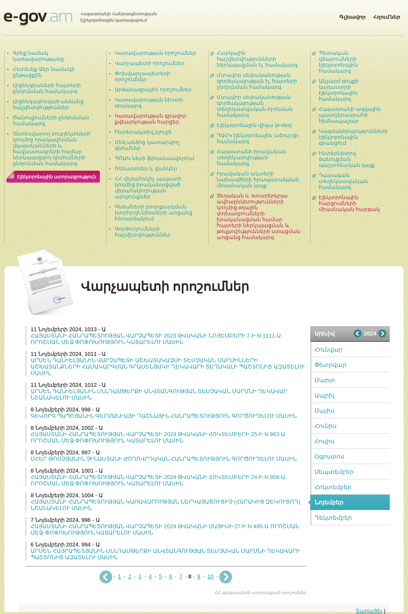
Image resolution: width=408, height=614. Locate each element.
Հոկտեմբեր (332, 487)
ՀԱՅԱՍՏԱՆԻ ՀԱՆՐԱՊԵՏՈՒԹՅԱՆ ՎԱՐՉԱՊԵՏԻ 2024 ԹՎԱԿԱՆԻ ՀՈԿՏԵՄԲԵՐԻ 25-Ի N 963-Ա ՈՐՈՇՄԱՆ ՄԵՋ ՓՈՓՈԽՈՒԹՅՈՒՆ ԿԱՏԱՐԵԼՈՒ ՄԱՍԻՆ (158, 437)
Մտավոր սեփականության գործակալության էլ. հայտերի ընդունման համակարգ (257, 81)
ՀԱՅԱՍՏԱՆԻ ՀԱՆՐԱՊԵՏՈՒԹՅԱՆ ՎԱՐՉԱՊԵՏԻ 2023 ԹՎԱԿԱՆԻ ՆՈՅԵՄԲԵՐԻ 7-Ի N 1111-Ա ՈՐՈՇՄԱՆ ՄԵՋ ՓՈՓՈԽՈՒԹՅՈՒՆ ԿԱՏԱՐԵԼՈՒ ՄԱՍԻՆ (156, 338)
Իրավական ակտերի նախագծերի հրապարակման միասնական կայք (258, 180)
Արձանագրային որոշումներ (153, 90)
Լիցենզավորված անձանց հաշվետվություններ (48, 104)
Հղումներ (386, 15)
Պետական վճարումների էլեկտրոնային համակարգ (338, 62)
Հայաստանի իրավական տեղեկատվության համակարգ (251, 157)
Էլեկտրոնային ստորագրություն (56, 176)
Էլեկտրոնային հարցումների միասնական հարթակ (349, 203)
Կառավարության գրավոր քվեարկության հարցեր (151, 119)
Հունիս (325, 425)
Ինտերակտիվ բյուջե (143, 132)
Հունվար (328, 349)
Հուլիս (324, 441)
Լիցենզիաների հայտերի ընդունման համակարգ (47, 88)
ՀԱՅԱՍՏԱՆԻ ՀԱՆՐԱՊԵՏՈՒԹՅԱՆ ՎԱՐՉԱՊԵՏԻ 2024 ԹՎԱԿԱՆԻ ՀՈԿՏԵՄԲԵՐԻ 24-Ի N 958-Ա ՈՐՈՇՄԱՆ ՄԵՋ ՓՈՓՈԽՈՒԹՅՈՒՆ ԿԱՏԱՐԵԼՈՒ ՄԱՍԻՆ (158, 480)
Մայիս (324, 410)
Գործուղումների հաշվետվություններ (143, 232)
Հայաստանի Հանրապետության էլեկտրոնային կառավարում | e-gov (80, 19)
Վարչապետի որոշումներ (149, 63)
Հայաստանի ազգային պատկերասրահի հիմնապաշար (350, 115)
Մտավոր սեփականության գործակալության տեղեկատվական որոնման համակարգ (255, 106)
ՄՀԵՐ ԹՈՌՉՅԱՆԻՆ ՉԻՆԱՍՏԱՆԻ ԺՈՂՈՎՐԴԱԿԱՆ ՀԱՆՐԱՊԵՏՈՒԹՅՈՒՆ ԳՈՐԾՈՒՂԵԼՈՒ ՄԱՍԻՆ (164, 459)
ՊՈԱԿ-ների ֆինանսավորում (154, 158)
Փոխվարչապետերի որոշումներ (142, 76)
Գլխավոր (352, 15)
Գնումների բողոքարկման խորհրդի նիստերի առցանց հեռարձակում (154, 213)
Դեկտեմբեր (333, 517)
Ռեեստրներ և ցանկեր (146, 169)
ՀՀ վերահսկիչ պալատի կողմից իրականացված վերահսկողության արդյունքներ (148, 188)
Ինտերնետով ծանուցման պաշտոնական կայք (347, 159)
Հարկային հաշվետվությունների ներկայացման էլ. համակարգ (257, 59)
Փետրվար (330, 364)
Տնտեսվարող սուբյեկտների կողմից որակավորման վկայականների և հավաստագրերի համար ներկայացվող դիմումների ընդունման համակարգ (52, 148)
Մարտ (324, 380)
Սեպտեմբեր (334, 471)
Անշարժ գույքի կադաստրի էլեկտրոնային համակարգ (339, 90)
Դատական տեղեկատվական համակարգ (343, 181)
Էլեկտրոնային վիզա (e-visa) (254, 125)
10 (210, 576)
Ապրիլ (324, 395)
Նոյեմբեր (328, 502)
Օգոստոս (329, 456)
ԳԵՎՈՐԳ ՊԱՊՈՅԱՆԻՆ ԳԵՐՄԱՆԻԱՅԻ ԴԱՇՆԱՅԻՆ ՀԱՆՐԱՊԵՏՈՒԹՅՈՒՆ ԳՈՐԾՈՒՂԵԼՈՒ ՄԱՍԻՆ (164, 416)
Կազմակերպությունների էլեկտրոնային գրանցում (353, 137)
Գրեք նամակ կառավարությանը (38, 56)
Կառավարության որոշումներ (155, 53)
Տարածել (369, 611)
